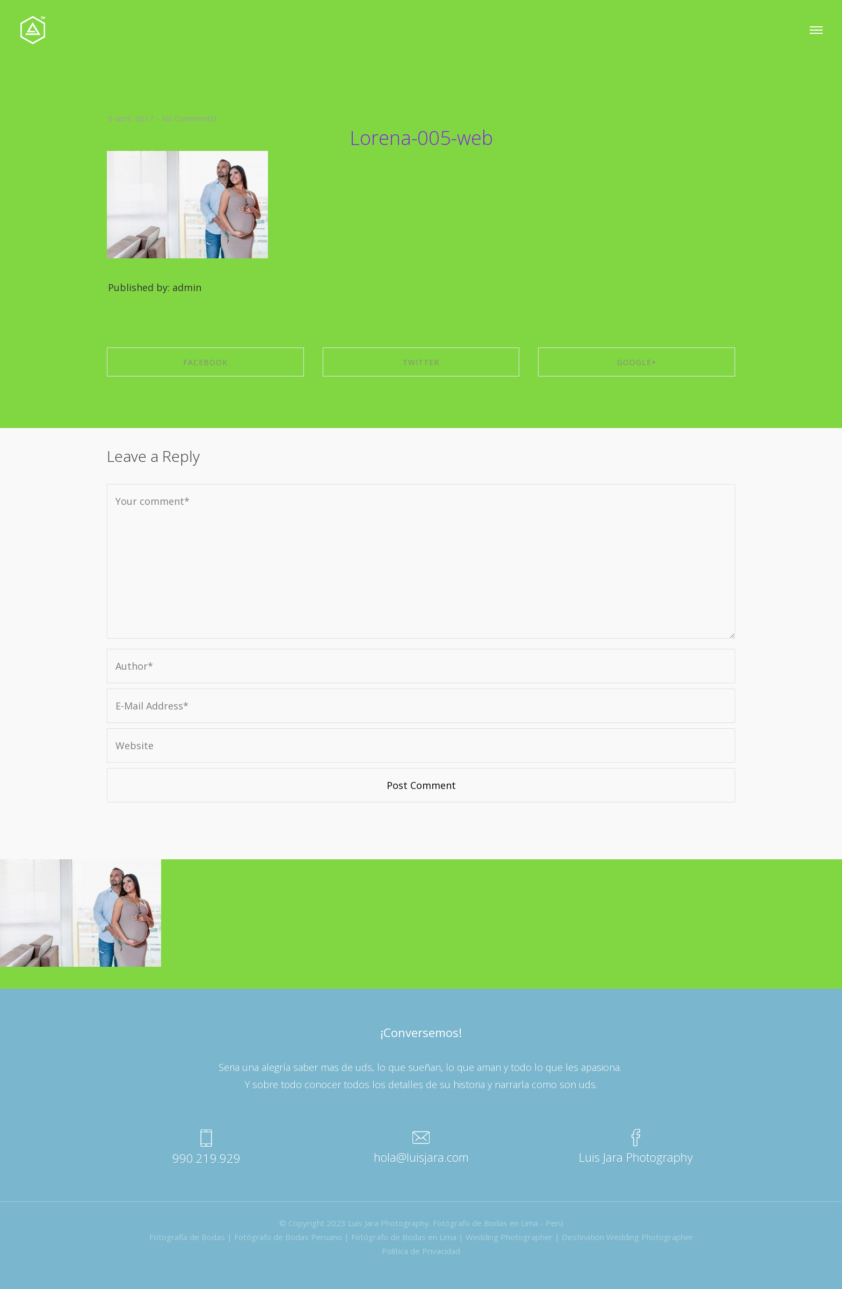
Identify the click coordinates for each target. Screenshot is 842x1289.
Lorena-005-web (421, 138)
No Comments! (189, 118)
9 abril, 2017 (131, 118)
